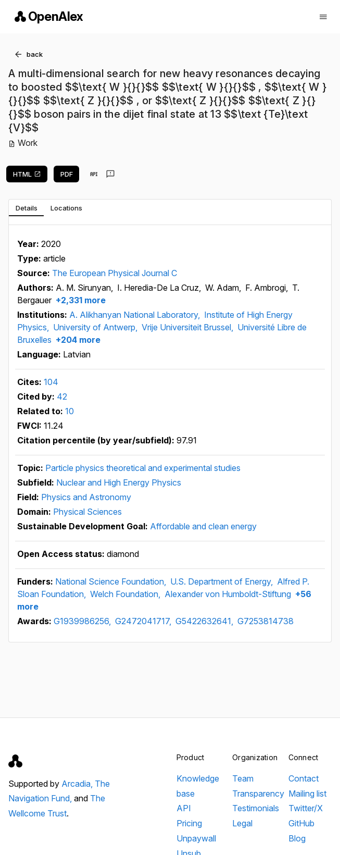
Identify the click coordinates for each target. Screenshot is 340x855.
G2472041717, (144, 621)
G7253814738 (265, 621)
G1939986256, (83, 621)
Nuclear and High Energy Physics (118, 482)
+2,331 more (80, 300)
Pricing (189, 823)
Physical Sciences (87, 511)
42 (62, 396)
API (184, 808)
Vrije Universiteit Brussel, (188, 327)
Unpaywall (196, 838)
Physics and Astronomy (86, 497)
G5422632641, (205, 621)
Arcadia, (78, 783)
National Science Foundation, (111, 581)
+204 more (77, 339)
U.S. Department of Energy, (222, 581)
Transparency (258, 793)
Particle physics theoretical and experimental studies (143, 468)
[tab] (26, 208)
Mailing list (307, 793)
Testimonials (255, 808)
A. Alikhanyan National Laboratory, (135, 314)
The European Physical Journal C (114, 273)
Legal (242, 823)
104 (51, 382)
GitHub (301, 823)
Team (243, 778)
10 (69, 411)
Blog (297, 838)
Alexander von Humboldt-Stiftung (228, 594)
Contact (303, 778)
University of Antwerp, (96, 327)
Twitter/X (305, 808)
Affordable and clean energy (203, 526)
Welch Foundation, (126, 594)
